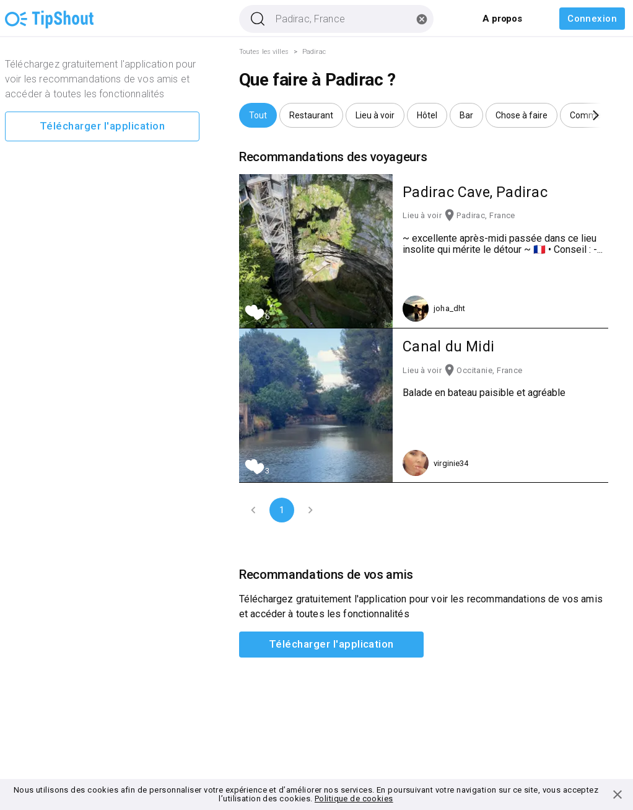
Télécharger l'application (102, 126)
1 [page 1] (281, 510)
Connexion (592, 18)
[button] (258, 115)
